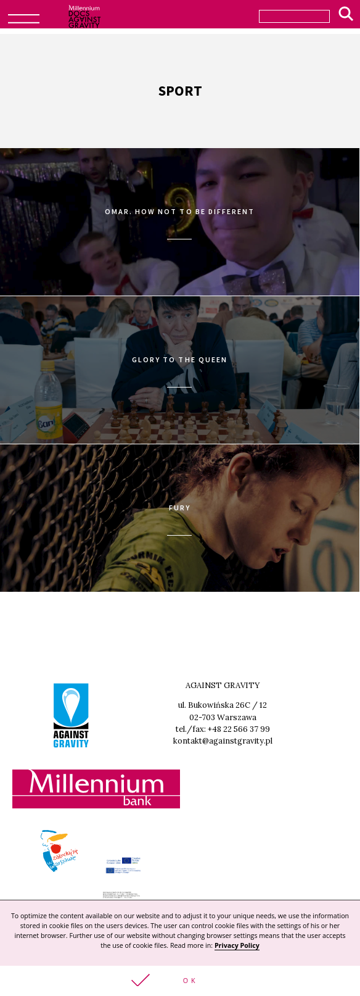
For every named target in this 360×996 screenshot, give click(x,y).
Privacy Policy (237, 945)
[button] (180, 981)
